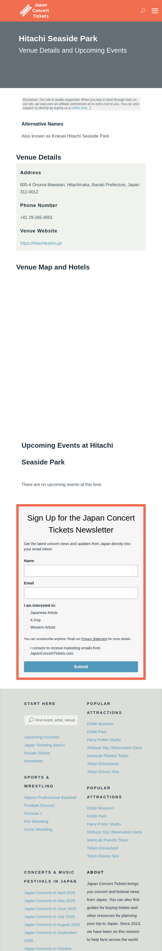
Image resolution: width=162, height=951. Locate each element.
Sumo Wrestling (38, 829)
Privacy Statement (94, 639)
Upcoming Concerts (41, 737)
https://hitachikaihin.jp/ (41, 243)
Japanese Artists (44, 613)
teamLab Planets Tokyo (107, 755)
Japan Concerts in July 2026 (49, 916)
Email (29, 583)
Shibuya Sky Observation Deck (114, 747)
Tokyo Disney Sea (103, 771)
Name (29, 561)
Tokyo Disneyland (102, 763)
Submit (81, 667)
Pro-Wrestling (36, 821)
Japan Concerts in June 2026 (50, 908)
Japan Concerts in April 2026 (49, 892)
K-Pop (35, 620)
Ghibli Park (96, 731)
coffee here (79, 108)
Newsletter (33, 761)
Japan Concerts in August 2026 (52, 924)
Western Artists (42, 627)
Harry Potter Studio (104, 739)
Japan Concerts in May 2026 (49, 900)
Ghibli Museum (100, 723)
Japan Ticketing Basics (44, 745)
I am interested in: (40, 605)
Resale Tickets (37, 753)
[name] (81, 571)
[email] (81, 593)
